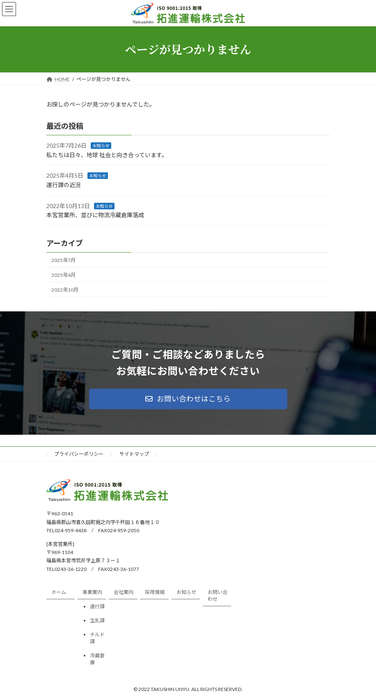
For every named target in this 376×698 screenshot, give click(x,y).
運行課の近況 (63, 184)
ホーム (58, 592)
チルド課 (97, 638)
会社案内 (123, 592)
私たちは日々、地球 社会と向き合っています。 (106, 154)
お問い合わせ (217, 596)
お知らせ (101, 145)
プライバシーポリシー (78, 454)
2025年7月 (63, 260)
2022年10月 (64, 290)
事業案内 (92, 592)
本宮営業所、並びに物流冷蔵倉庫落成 (95, 214)
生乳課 (97, 620)
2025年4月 (63, 274)
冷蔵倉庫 (97, 659)
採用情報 (155, 592)
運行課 (97, 606)
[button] (188, 399)
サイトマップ (134, 454)
